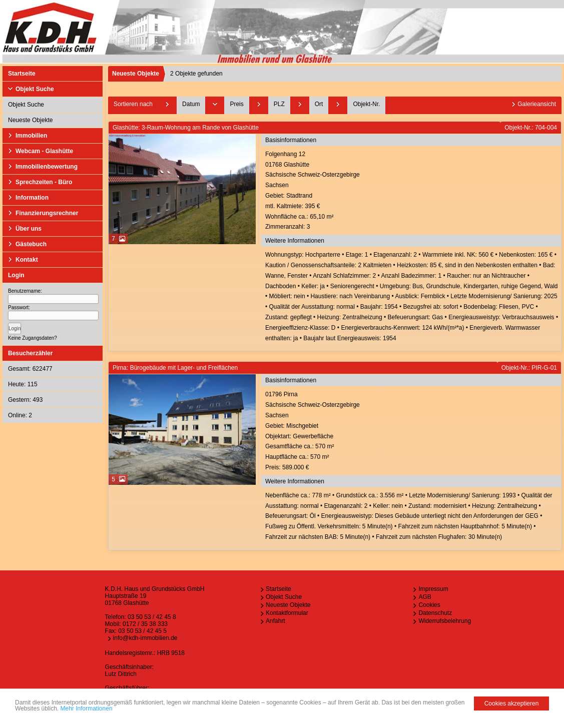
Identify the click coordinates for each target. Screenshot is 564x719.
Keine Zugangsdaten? (32, 338)
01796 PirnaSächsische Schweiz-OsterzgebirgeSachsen (411, 431)
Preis (236, 104)
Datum (191, 104)
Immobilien (31, 135)
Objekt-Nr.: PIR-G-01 (529, 367)
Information (32, 197)
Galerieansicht (536, 104)
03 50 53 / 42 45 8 (152, 616)
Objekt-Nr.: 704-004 (530, 127)
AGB (424, 596)
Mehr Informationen (87, 708)
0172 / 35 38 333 (145, 623)
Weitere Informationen (294, 240)
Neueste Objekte (30, 120)
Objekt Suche (35, 89)
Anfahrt (275, 620)
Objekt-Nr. (366, 104)
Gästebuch (31, 244)
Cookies (429, 604)
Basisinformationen (290, 140)
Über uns (29, 228)
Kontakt (27, 259)
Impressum (433, 588)
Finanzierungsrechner (47, 213)
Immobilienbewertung (47, 166)
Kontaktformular (287, 612)
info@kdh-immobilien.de (145, 637)
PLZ (279, 104)
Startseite (22, 73)
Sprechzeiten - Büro (44, 182)
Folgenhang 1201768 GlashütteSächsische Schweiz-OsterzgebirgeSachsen (411, 191)
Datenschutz (435, 612)
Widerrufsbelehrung (444, 620)
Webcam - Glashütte (44, 151)
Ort (319, 104)
